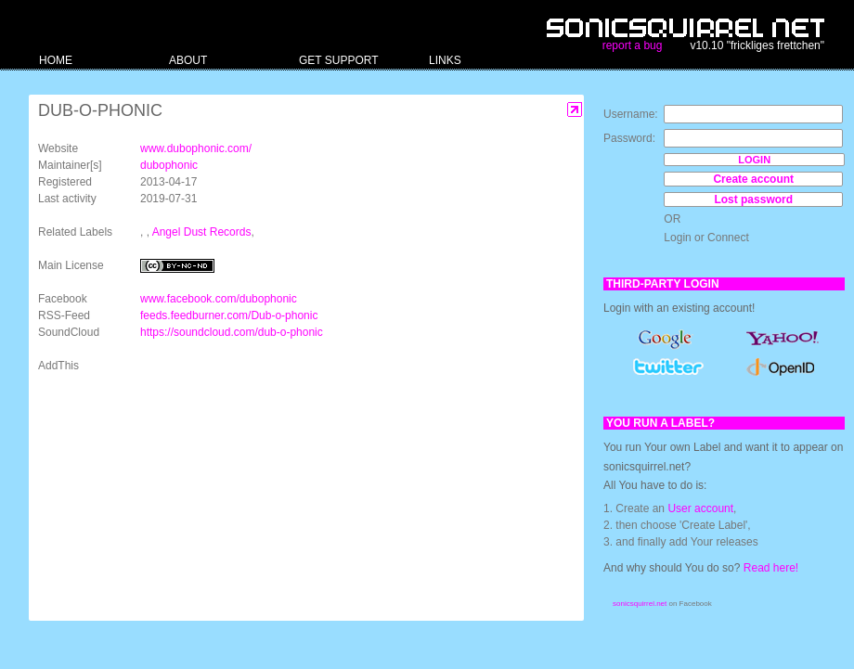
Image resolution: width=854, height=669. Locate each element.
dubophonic (169, 165)
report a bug (632, 45)
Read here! (771, 567)
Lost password (753, 199)
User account (700, 508)
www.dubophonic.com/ (196, 148)
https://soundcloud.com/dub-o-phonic (231, 332)
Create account (753, 179)
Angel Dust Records (202, 231)
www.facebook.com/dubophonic (218, 298)
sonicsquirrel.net (639, 603)
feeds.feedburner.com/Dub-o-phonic (228, 315)
